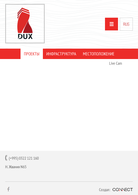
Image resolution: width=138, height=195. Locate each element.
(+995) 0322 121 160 (24, 158)
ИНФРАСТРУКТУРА (61, 54)
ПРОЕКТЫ (32, 54)
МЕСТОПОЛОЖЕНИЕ (98, 54)
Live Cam (115, 63)
